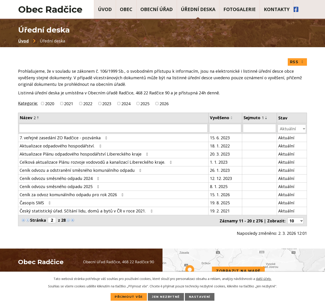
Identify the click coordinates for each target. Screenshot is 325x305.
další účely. (264, 278)
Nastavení (202, 297)
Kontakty (277, 9)
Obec (126, 9)
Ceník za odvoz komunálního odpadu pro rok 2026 (72, 195)
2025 (144, 104)
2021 (68, 104)
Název (28, 118)
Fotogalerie (239, 9)
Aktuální (287, 138)
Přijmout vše (126, 297)
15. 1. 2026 (220, 195)
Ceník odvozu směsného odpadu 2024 (60, 178)
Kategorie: (28, 104)
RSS (297, 63)
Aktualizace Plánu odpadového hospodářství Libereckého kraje (85, 154)
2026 (164, 104)
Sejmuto (254, 118)
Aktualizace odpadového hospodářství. (61, 146)
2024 (125, 104)
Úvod (105, 9)
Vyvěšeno (219, 118)
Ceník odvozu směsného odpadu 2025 (60, 186)
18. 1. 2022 (220, 146)
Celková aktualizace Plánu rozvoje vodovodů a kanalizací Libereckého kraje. (97, 162)
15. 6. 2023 (220, 138)
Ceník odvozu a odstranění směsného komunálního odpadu (81, 170)
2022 (87, 104)
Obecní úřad (156, 9)
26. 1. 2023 (220, 170)
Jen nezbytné (166, 297)
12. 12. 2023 (221, 178)
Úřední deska (198, 9)
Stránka (38, 220)
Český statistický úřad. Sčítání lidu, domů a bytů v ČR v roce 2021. (87, 211)
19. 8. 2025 (220, 203)
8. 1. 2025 (219, 186)
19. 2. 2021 (220, 211)
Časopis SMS (36, 203)
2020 (49, 104)
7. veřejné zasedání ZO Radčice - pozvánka (64, 138)
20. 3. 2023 (220, 154)
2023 (106, 104)
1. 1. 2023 (219, 162)
